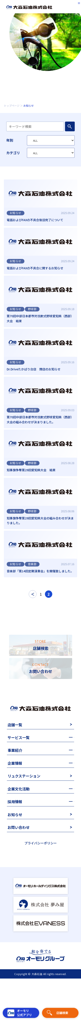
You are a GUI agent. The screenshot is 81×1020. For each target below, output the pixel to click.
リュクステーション (24, 803)
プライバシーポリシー (40, 870)
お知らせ (15, 842)
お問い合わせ (19, 854)
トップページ (11, 105)
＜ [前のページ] (33, 621)
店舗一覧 (15, 752)
